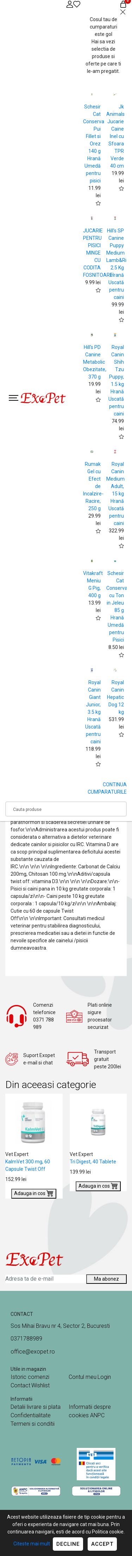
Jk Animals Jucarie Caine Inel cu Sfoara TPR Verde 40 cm (115, 136)
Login (104, 1377)
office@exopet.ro (33, 1351)
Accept (102, 1544)
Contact (20, 1385)
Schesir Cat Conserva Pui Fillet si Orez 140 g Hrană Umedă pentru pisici (93, 143)
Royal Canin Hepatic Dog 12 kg (115, 697)
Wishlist (40, 1385)
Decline (68, 1544)
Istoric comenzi (30, 1377)
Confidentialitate (31, 1415)
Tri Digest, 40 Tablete (93, 1161)
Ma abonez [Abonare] (106, 1279)
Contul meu (82, 1377)
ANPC (97, 1415)
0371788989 (26, 1338)
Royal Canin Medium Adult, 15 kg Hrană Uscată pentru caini (115, 493)
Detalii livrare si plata (36, 1407)
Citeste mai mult (31, 1543)
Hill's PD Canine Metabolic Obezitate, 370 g (94, 362)
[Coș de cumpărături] (123, 4)
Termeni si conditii (33, 1423)
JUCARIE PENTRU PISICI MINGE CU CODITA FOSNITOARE (98, 253)
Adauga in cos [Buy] (34, 1192)
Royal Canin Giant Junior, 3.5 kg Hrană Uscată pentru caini (93, 712)
